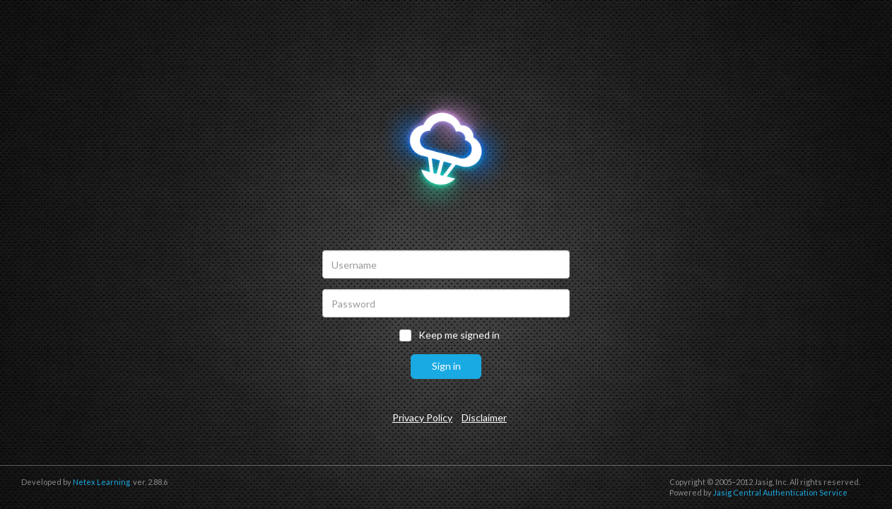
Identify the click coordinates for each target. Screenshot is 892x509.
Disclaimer (484, 417)
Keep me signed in (459, 335)
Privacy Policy (422, 417)
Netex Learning (101, 481)
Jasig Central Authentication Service (780, 492)
